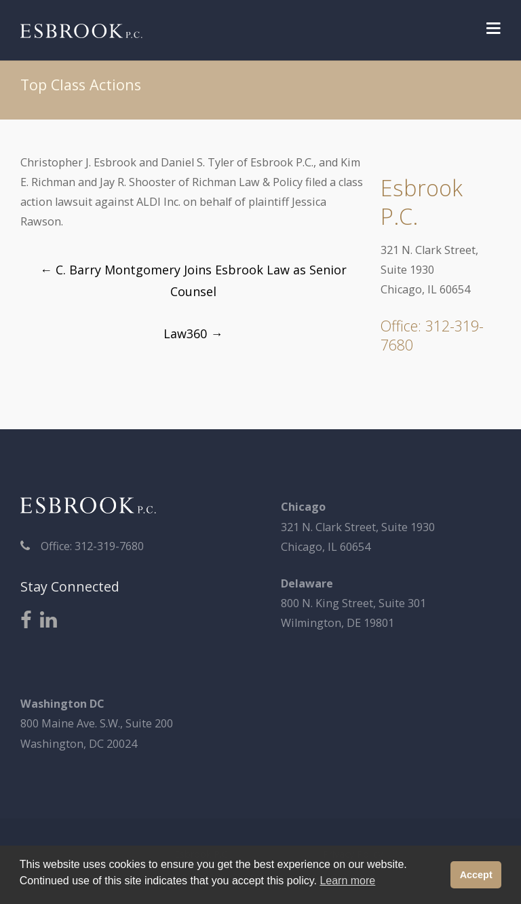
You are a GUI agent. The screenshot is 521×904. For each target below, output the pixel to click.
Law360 (193, 333)
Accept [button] (476, 874)
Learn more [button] (347, 880)
